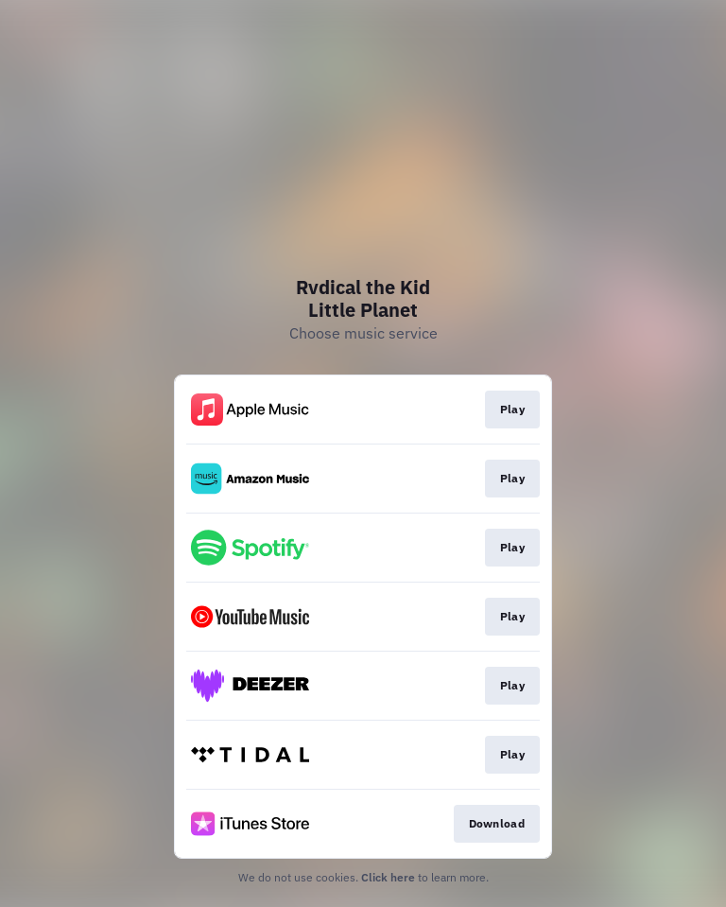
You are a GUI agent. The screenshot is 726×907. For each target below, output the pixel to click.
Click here (388, 877)
